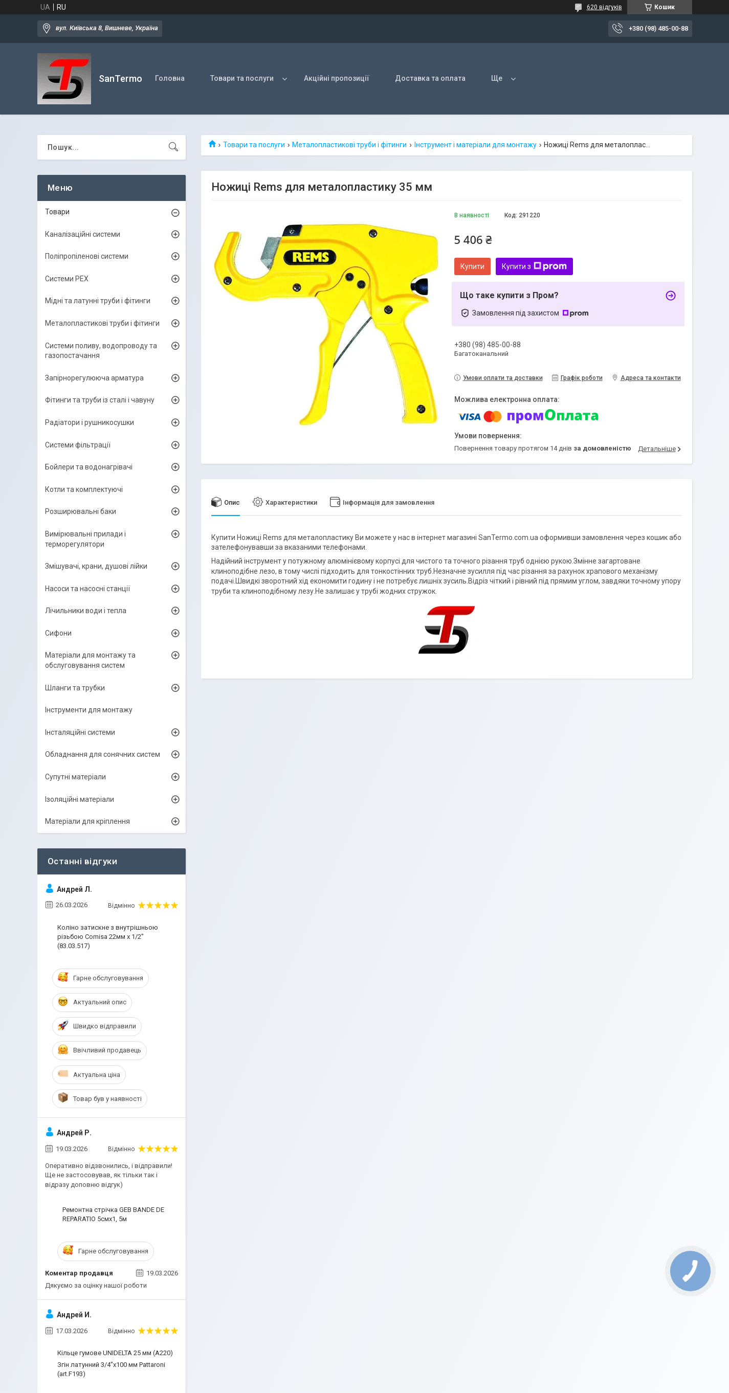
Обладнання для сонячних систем (102, 754)
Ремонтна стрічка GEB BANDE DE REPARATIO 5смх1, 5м (113, 1214)
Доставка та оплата (430, 78)
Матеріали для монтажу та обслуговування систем (90, 660)
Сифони (58, 633)
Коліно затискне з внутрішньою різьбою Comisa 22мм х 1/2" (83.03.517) (107, 937)
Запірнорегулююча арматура (94, 378)
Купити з (534, 266)
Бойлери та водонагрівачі (88, 467)
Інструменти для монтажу (88, 710)
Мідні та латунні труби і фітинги (97, 301)
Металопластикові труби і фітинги (349, 145)
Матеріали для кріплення (87, 821)
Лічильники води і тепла (85, 610)
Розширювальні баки (80, 511)
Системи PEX (67, 279)
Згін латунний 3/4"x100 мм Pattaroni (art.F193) (111, 1369)
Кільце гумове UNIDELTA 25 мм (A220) (115, 1353)
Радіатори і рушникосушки (89, 422)
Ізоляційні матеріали (79, 799)
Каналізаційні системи (82, 234)
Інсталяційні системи (80, 732)
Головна (170, 78)
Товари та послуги (242, 78)
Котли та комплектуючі (84, 489)
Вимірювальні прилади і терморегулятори (85, 539)
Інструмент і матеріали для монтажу (475, 145)
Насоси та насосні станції (87, 589)
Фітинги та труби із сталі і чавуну (99, 400)
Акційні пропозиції (336, 78)
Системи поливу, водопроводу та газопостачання (101, 351)
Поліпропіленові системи (86, 256)
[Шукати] (173, 147)
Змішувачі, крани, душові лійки (96, 566)
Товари (57, 212)
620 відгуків (604, 7)
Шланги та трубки (75, 688)
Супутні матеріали (75, 777)
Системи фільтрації (78, 445)
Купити (472, 266)
